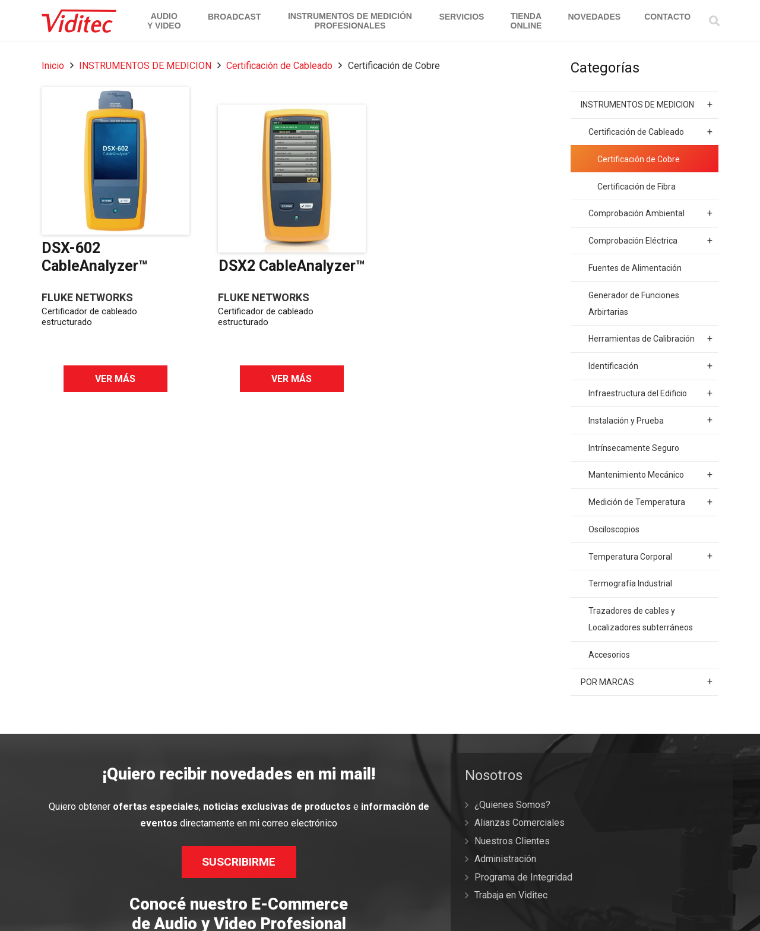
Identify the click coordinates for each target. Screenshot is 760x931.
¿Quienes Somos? (512, 804)
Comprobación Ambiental (650, 213)
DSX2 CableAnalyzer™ (291, 265)
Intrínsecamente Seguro (633, 448)
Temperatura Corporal (650, 556)
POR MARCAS (646, 681)
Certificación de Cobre (638, 159)
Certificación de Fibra (636, 186)
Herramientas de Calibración (650, 338)
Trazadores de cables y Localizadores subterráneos (640, 619)
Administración (505, 858)
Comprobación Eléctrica (650, 240)
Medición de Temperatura (650, 502)
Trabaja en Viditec (510, 895)
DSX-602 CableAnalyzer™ (95, 256)
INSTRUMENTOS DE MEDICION (145, 65)
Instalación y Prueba (650, 420)
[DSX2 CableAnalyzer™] (292, 179)
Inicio (53, 65)
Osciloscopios (613, 529)
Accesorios (609, 654)
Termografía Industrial (630, 583)
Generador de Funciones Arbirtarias (633, 304)
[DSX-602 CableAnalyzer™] (115, 161)
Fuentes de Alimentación (635, 268)
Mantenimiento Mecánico (650, 474)
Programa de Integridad (523, 877)
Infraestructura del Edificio (650, 393)
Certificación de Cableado (279, 65)
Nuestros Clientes (512, 841)
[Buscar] (714, 21)
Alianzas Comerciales (519, 822)
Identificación (650, 366)
